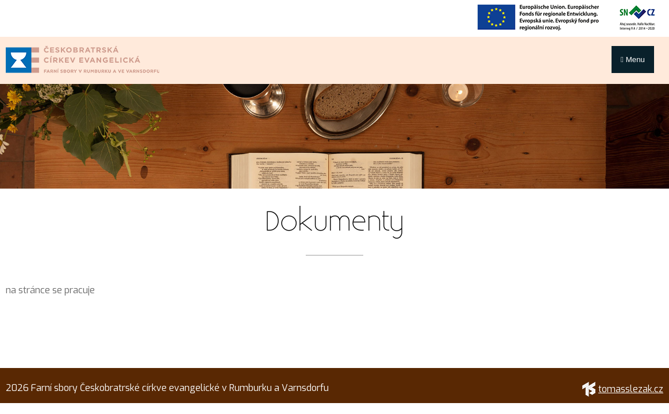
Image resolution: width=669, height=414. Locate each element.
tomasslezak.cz (622, 389)
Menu (633, 59)
